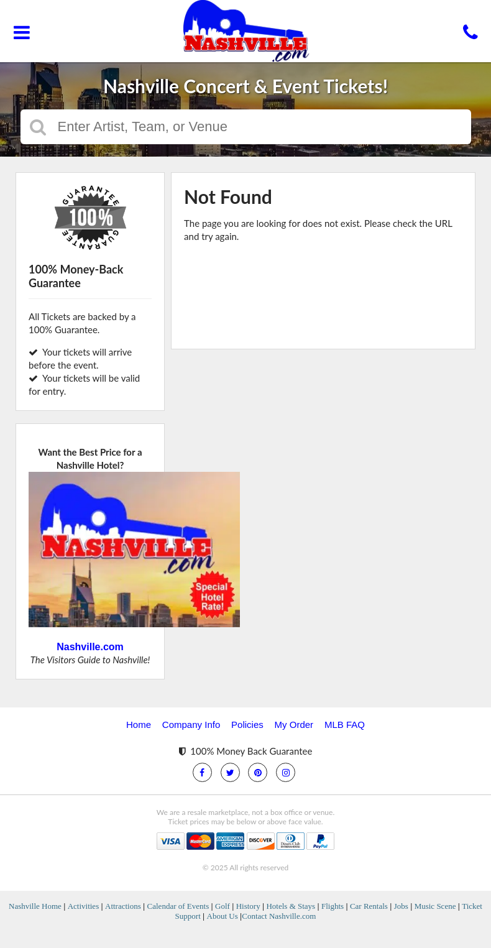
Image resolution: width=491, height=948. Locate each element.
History (248, 906)
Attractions (123, 906)
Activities (83, 906)
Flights (332, 906)
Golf (222, 906)
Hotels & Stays (290, 906)
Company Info (191, 724)
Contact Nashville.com (279, 916)
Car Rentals (369, 906)
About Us (222, 916)
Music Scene (435, 906)
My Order (294, 724)
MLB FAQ (344, 724)
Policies (247, 724)
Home (138, 724)
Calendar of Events (178, 906)
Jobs (401, 906)
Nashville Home (35, 906)
